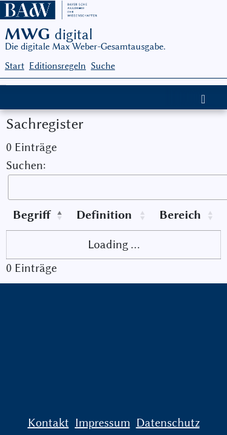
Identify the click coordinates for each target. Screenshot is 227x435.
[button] (60, 215)
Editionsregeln (57, 65)
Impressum (102, 423)
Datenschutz (168, 423)
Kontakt (48, 423)
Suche (103, 65)
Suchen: (25, 165)
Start (14, 65)
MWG (49, 34)
